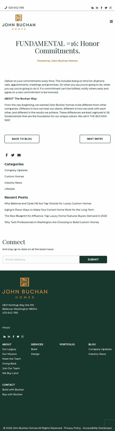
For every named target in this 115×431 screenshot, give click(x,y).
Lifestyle (9, 188)
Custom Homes (14, 176)
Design (35, 354)
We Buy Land (10, 373)
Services (37, 344)
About (7, 344)
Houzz (6, 327)
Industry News (13, 182)
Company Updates (16, 170)
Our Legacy (9, 349)
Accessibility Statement (97, 428)
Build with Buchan (13, 390)
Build (34, 349)
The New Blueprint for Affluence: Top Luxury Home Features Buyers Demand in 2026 (55, 216)
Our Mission (9, 354)
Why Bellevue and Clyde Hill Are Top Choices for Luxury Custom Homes (47, 203)
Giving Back (9, 363)
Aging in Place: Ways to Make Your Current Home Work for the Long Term (49, 209)
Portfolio (67, 344)
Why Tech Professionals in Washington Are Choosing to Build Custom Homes (51, 222)
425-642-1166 (16, 7)
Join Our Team (11, 368)
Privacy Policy (72, 428)
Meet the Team (11, 359)
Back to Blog (22, 138)
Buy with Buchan (12, 394)
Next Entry (95, 138)
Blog (92, 344)
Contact (8, 385)
